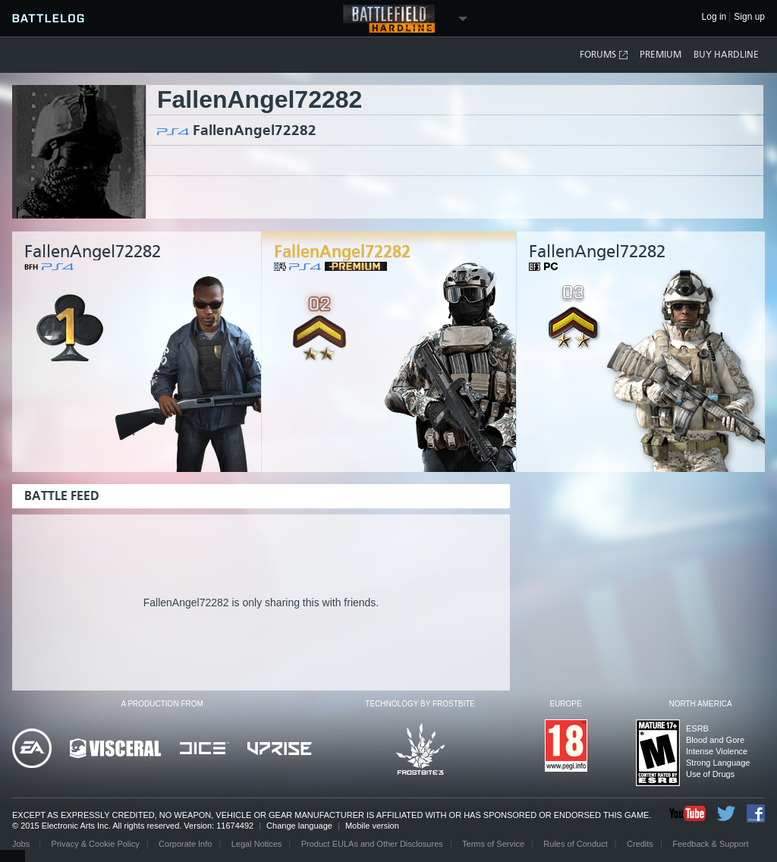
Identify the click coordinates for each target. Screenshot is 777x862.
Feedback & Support (710, 843)
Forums (604, 55)
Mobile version (372, 825)
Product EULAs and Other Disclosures (372, 843)
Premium (660, 54)
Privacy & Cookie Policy (96, 843)
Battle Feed (61, 496)
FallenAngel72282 (254, 130)
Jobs (22, 843)
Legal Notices (256, 843)
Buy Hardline (726, 54)
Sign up (749, 17)
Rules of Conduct (575, 843)
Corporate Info (185, 843)
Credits (640, 843)
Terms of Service (493, 843)
